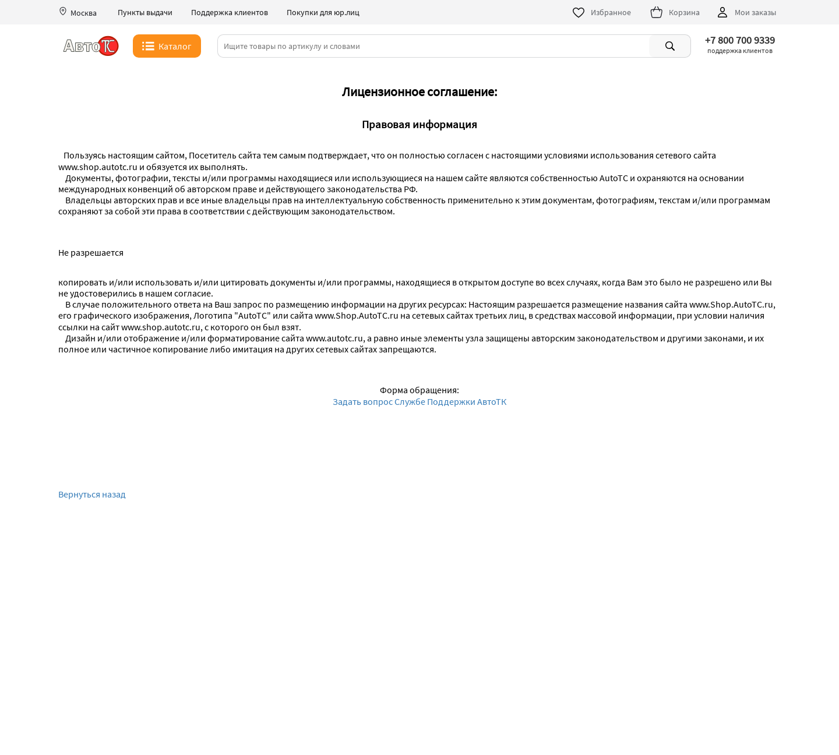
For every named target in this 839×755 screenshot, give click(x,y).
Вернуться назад (92, 494)
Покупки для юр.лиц (323, 12)
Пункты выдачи (145, 12)
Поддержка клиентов (229, 12)
